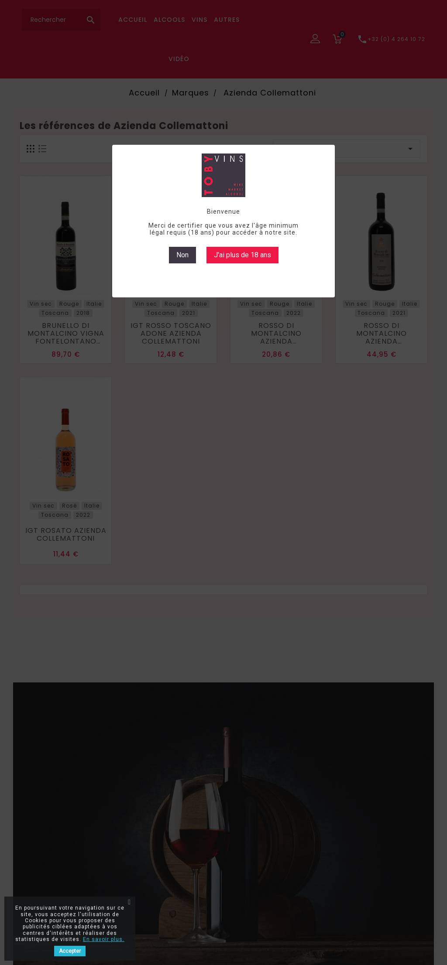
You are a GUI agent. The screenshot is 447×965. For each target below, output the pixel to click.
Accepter (70, 951)
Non (182, 255)
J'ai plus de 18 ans (242, 255)
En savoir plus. (103, 939)
